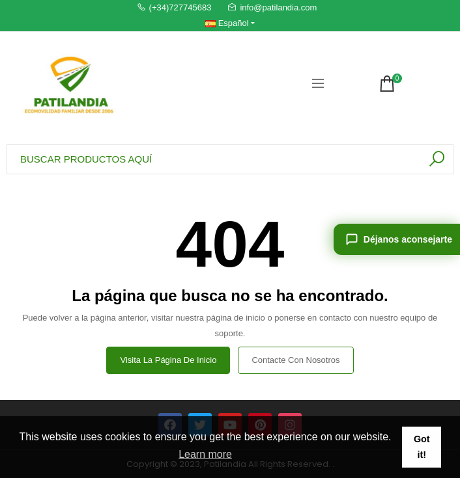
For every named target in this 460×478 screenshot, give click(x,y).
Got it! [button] (422, 447)
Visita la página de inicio (168, 360)
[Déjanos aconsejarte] (397, 239)
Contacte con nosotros (295, 360)
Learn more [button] (205, 454)
